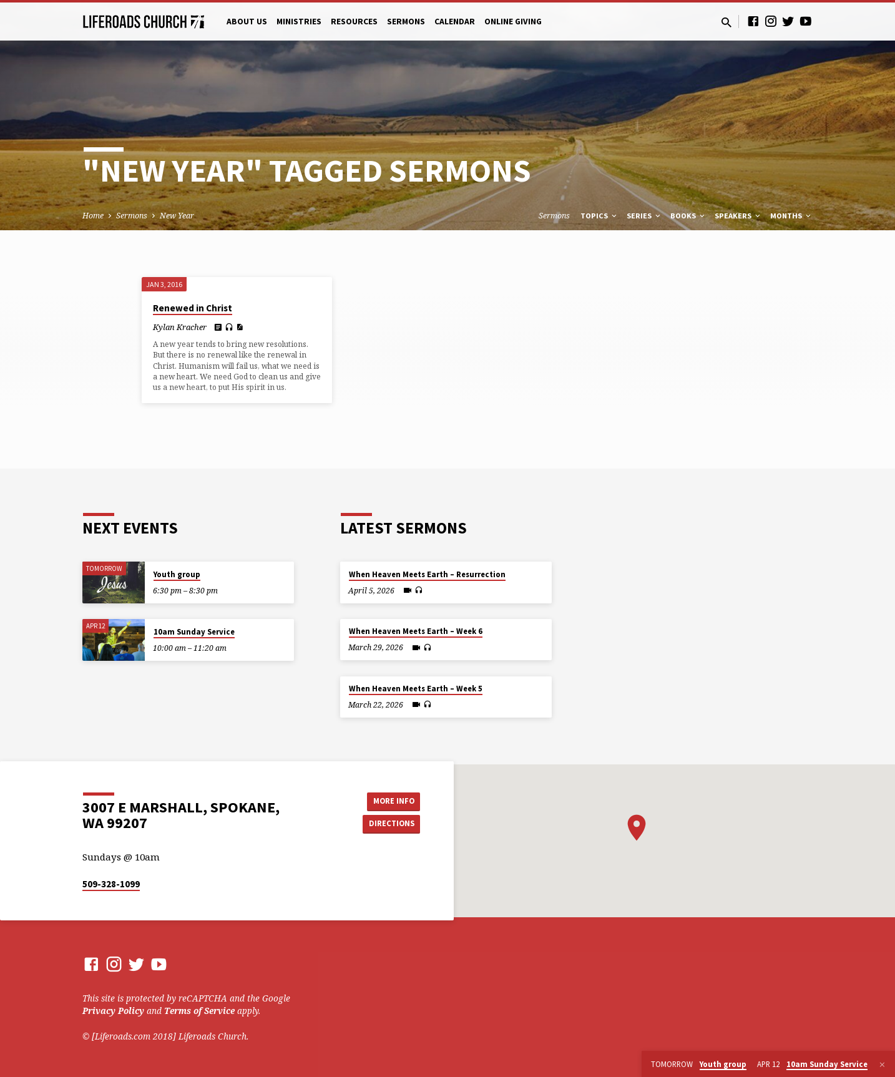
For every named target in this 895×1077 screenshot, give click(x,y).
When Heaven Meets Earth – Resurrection (427, 574)
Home (93, 215)
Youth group (177, 574)
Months (791, 215)
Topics (599, 215)
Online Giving (513, 21)
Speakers (738, 215)
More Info (388, 800)
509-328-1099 (111, 884)
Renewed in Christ (192, 308)
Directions (388, 824)
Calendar (454, 21)
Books (688, 215)
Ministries (298, 21)
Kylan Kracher (180, 327)
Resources (354, 21)
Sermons (406, 21)
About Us (247, 21)
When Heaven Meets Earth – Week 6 (415, 631)
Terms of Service (199, 1010)
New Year (177, 215)
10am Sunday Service (194, 631)
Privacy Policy (113, 1010)
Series (644, 215)
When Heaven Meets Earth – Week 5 (415, 688)
